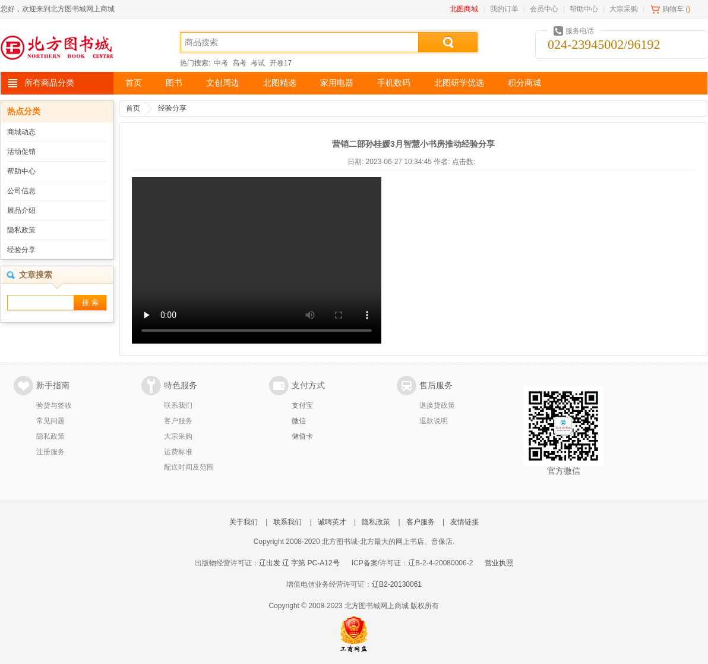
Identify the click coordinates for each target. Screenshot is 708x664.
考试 (258, 63)
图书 (174, 82)
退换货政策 (437, 405)
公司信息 (21, 191)
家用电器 (336, 82)
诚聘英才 (332, 522)
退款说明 (433, 421)
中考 (221, 63)
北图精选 (279, 82)
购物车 (673, 9)
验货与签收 (54, 405)
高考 (239, 63)
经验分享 (21, 250)
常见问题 (50, 421)
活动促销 (21, 151)
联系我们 (178, 405)
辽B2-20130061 (397, 584)
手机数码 (393, 82)
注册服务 (50, 452)
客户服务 (178, 421)
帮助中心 (584, 9)
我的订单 (504, 9)
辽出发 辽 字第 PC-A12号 (299, 563)
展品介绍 (21, 210)
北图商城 (464, 9)
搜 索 (90, 302)
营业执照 (499, 563)
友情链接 (464, 522)
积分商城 (524, 82)
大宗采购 (623, 9)
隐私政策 (21, 230)
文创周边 (222, 82)
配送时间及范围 (189, 467)
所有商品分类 (49, 82)
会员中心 (544, 9)
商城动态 (21, 132)
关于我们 (243, 522)
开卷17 (281, 63)
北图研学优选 (459, 82)
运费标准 (178, 452)
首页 (133, 82)
